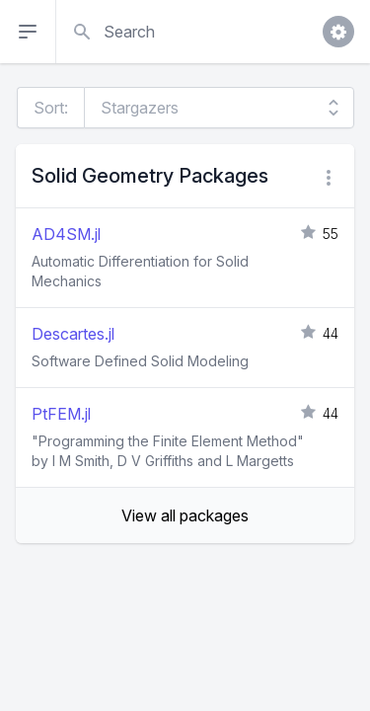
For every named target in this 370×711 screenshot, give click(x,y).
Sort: (51, 108)
